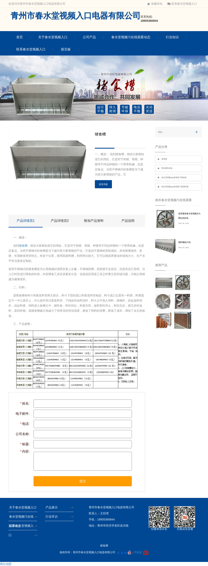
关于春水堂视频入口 (52, 37)
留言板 (66, 49)
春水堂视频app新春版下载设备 (174, 177)
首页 (19, 37)
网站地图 (5, 564)
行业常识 (53, 516)
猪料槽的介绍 (184, 242)
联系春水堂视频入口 (182, 3)
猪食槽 (23, 245)
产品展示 (53, 507)
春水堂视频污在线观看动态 (130, 37)
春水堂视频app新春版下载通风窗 (174, 187)
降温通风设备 (166, 168)
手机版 (138, 552)
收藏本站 (154, 3)
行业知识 (172, 37)
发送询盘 (103, 184)
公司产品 (89, 37)
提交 (82, 481)
